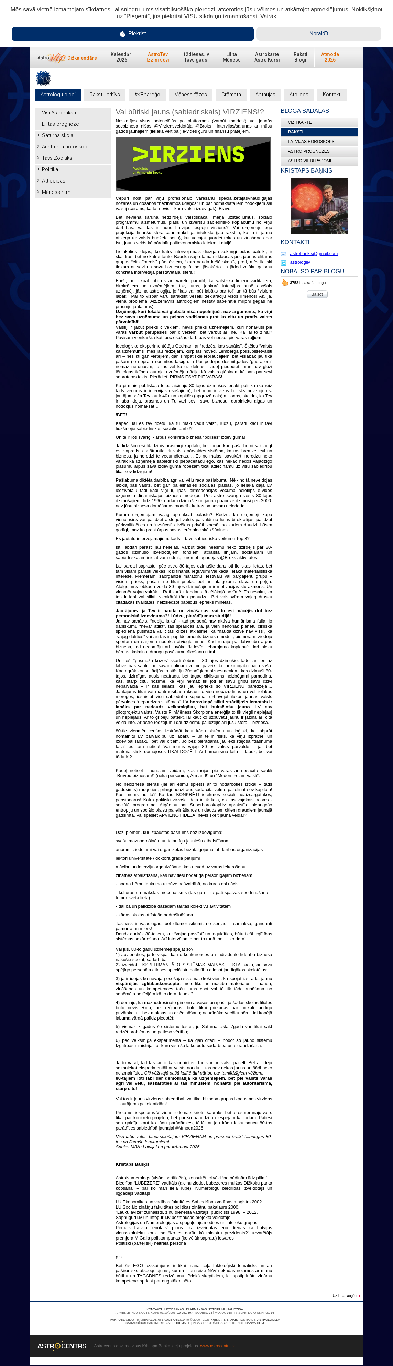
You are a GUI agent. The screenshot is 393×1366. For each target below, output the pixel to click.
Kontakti (332, 94)
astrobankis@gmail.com (314, 253)
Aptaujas (265, 94)
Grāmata (231, 94)
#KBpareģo (147, 94)
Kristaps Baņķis (224, 1319)
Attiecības (53, 181)
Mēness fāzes (190, 94)
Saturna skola (57, 135)
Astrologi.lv (268, 1319)
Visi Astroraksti (59, 113)
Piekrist (133, 34)
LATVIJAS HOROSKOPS (311, 141)
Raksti (296, 132)
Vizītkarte (300, 122)
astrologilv (300, 262)
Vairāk (268, 16)
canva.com (254, 1323)
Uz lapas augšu (346, 1296)
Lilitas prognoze (60, 124)
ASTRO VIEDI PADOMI (309, 160)
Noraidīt (318, 33)
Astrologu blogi (58, 94)
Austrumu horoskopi (65, 147)
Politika (50, 169)
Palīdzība (235, 1309)
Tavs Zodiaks (57, 158)
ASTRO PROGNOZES (309, 151)
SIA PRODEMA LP (177, 1323)
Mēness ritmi (57, 192)
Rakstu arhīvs (105, 94)
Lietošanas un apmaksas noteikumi (194, 1309)
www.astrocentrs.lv (217, 1346)
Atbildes (299, 94)
